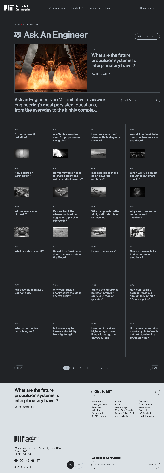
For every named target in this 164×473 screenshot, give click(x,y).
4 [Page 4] (87, 368)
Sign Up (153, 464)
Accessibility (121, 416)
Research (94, 8)
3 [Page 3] (80, 368)
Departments (149, 8)
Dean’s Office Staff (124, 413)
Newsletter (144, 407)
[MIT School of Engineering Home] (17, 8)
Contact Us (144, 410)
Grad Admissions (147, 416)
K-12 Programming (100, 416)
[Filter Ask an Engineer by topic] (140, 100)
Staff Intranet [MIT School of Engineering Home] (22, 467)
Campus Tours (146, 404)
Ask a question (147, 36)
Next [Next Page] (154, 368)
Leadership (121, 407)
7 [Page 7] (107, 368)
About (108, 8)
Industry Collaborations (98, 412)
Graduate (77, 8)
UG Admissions (146, 413)
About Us (120, 404)
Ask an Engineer (24, 407)
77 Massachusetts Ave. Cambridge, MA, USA (37, 448)
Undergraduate (58, 8)
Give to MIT (125, 392)
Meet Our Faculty (124, 410)
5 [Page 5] (94, 368)
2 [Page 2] (73, 368)
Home (17, 24)
